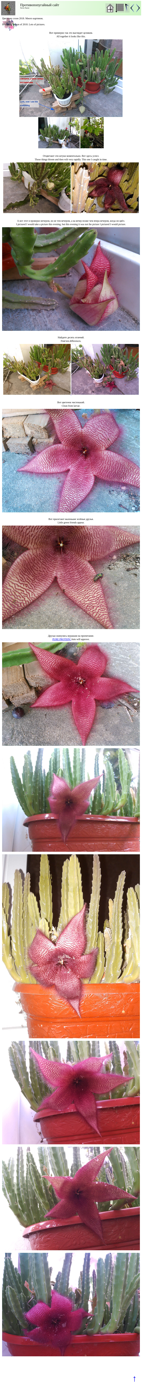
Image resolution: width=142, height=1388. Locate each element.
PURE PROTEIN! (61, 639)
